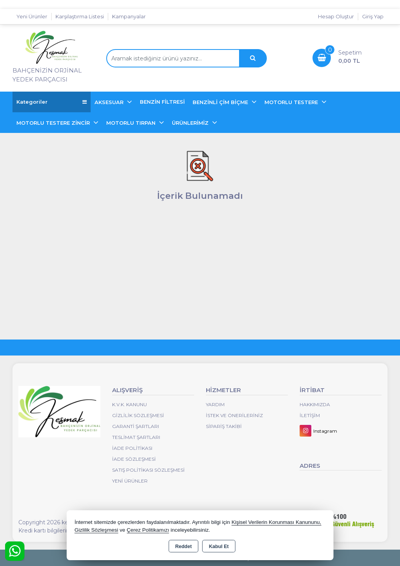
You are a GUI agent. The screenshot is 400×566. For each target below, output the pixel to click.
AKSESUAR (110, 102)
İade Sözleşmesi (134, 459)
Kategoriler (51, 101)
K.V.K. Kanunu (129, 404)
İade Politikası (132, 448)
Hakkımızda (315, 404)
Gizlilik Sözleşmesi (138, 415)
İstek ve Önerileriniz (234, 415)
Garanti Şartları (135, 426)
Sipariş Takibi (224, 426)
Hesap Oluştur (336, 16)
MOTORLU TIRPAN (131, 123)
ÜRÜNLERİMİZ (191, 123)
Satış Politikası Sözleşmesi (148, 470)
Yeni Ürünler (130, 481)
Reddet (183, 546)
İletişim (310, 415)
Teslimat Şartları (136, 437)
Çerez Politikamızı (148, 530)
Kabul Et (219, 546)
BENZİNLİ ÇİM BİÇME (221, 102)
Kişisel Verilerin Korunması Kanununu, (276, 522)
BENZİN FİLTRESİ (162, 102)
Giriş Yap (373, 16)
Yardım (215, 404)
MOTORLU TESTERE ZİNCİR (53, 123)
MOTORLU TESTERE (292, 102)
